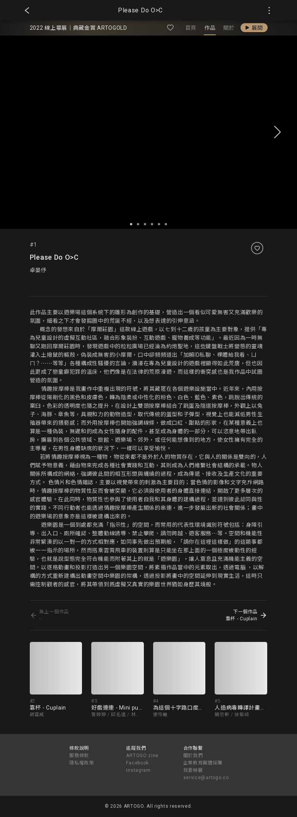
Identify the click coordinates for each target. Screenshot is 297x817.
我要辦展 (193, 770)
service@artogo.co (206, 777)
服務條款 (79, 755)
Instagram (138, 770)
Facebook (137, 763)
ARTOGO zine (142, 755)
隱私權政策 (81, 763)
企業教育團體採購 (203, 763)
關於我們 (193, 755)
